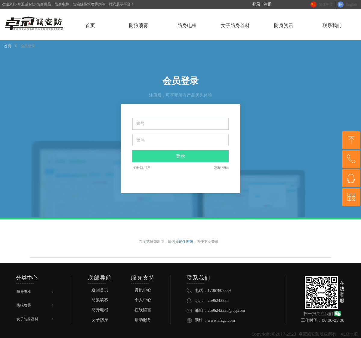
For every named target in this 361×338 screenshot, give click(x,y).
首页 (7, 46)
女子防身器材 (35, 319)
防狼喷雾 (35, 305)
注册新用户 (141, 168)
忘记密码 (221, 168)
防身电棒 (35, 292)
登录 (180, 156)
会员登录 (27, 46)
